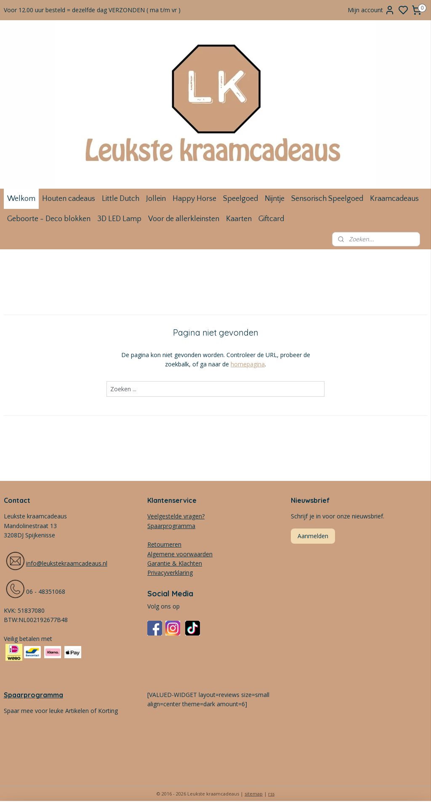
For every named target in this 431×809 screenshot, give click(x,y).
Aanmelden (313, 536)
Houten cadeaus (68, 199)
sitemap (254, 793)
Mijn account (371, 10)
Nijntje (275, 199)
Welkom (21, 199)
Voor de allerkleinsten (183, 219)
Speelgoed (240, 199)
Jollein (156, 199)
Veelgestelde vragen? (176, 516)
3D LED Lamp (119, 219)
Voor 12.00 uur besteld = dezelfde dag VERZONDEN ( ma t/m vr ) (92, 10)
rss (271, 793)
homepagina (248, 364)
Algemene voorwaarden (180, 554)
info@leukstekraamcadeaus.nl (66, 563)
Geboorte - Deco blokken (48, 219)
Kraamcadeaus (394, 199)
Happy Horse (194, 199)
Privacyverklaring (170, 573)
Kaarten (239, 219)
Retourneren (164, 544)
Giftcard (271, 219)
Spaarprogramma (33, 695)
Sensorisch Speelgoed (327, 199)
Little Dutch (120, 199)
